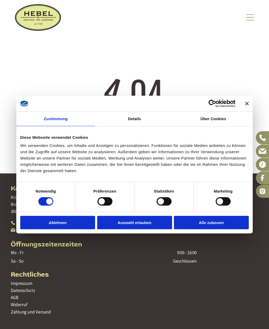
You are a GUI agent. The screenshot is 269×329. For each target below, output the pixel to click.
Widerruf (19, 304)
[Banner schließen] (247, 103)
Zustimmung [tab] (56, 118)
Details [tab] (134, 118)
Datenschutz (23, 290)
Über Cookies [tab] (213, 118)
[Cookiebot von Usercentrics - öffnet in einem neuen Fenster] (212, 103)
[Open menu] (250, 17)
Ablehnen (57, 222)
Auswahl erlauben (134, 222)
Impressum (21, 283)
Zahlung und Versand (31, 312)
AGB (14, 297)
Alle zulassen (211, 222)
